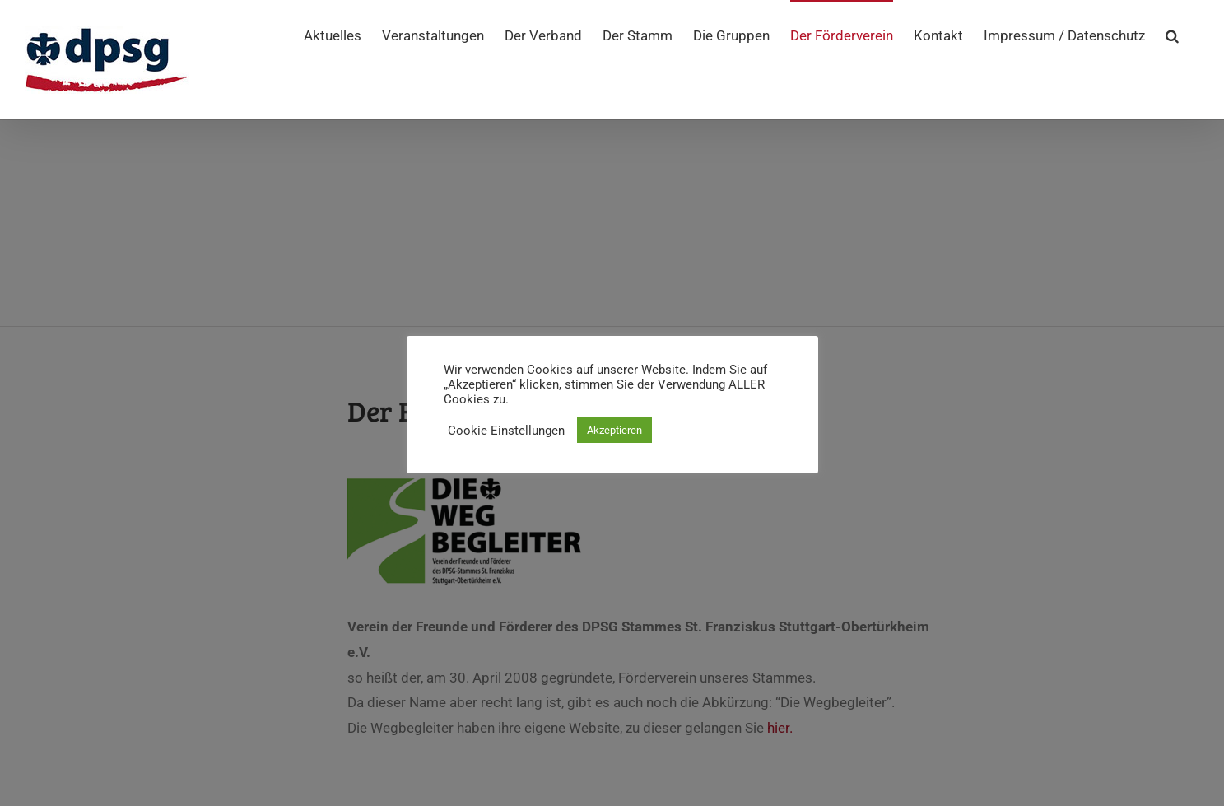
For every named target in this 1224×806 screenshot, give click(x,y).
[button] (1172, 34)
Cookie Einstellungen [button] (506, 430)
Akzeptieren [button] (614, 430)
